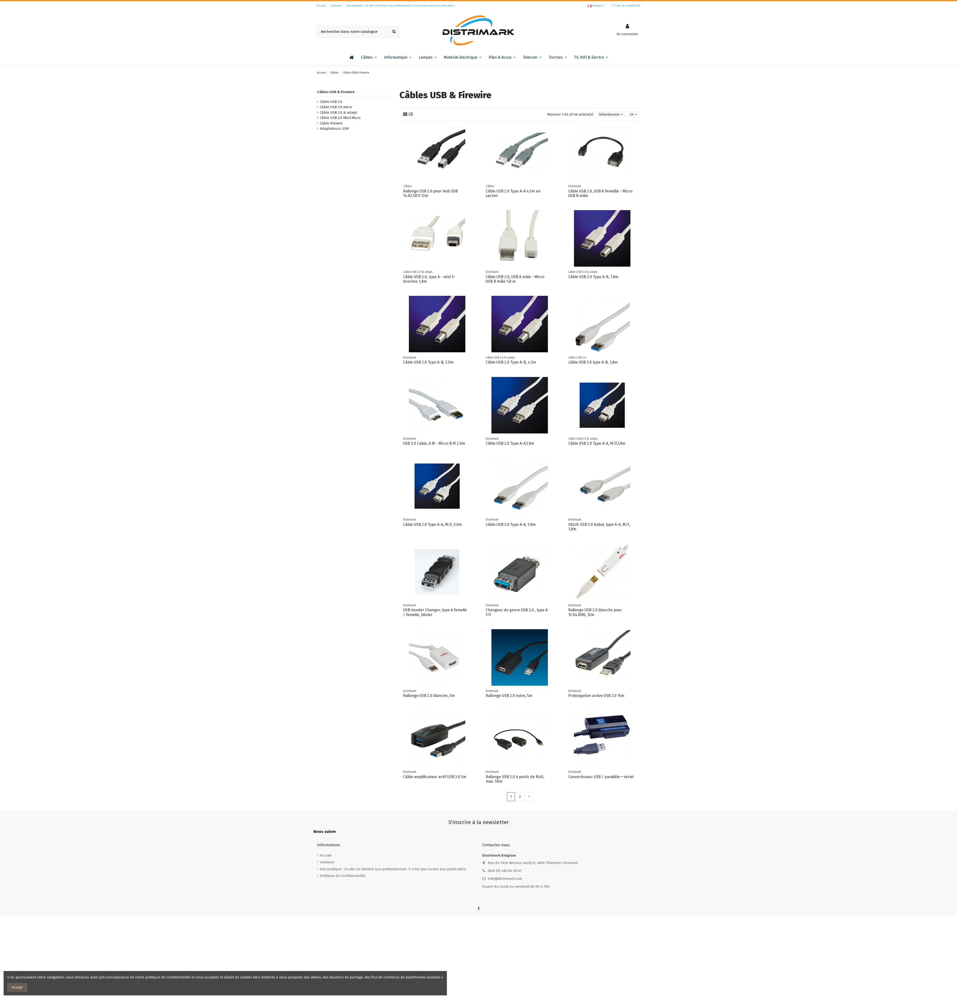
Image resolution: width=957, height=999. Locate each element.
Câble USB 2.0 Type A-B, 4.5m (511, 362)
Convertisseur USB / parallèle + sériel (601, 777)
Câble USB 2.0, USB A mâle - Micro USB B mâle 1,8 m (515, 279)
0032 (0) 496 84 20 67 (505, 871)
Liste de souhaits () (625, 5)
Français (597, 5)
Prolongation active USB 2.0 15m (596, 695)
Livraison (336, 5)
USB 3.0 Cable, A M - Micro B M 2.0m (434, 443)
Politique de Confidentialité (342, 876)
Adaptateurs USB (334, 128)
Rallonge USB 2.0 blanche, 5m (429, 695)
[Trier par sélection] (611, 114)
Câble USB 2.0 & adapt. (339, 112)
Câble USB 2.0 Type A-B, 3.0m (428, 362)
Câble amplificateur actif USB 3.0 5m (434, 777)
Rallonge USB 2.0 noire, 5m (509, 695)
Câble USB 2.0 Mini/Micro (340, 118)
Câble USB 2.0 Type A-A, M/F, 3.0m (432, 524)
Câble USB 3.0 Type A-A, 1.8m (511, 524)
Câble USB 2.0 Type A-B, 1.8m (593, 277)
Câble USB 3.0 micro (336, 107)
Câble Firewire (331, 123)
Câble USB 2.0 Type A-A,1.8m (510, 443)
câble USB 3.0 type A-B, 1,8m (593, 362)
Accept (17, 987)
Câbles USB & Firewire (336, 92)
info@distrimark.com (505, 878)
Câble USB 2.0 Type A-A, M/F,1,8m (596, 443)
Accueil (322, 5)
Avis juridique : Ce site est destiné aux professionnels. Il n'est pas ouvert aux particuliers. (401, 5)
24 (633, 114)
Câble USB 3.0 (331, 102)
